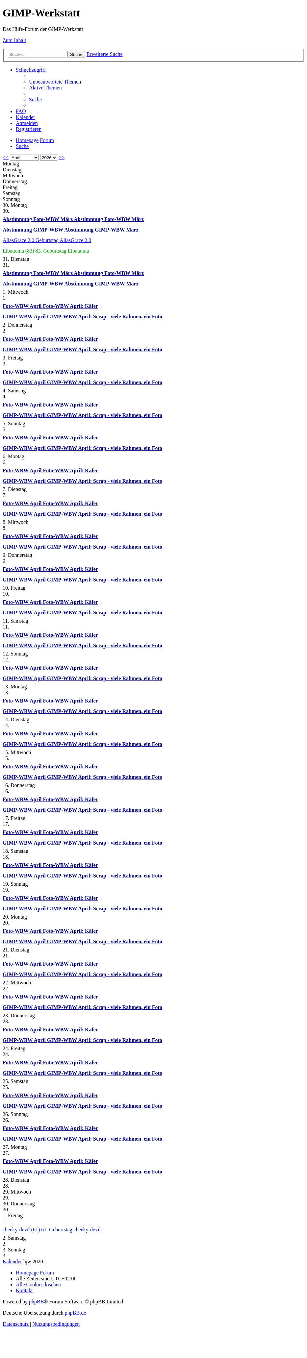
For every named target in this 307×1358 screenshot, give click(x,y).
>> (61, 157)
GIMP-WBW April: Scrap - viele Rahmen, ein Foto (104, 316)
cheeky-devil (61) (22, 1229)
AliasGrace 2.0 (19, 240)
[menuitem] (55, 82)
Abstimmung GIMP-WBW (33, 230)
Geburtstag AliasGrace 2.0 (63, 240)
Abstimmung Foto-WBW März (38, 219)
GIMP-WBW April (25, 316)
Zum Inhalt (14, 40)
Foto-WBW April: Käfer (70, 306)
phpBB (36, 1301)
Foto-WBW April (23, 306)
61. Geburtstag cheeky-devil (71, 1229)
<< (6, 157)
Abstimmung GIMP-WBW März (101, 230)
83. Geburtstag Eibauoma (62, 251)
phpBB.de (75, 1313)
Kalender (12, 1261)
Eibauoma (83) (19, 251)
